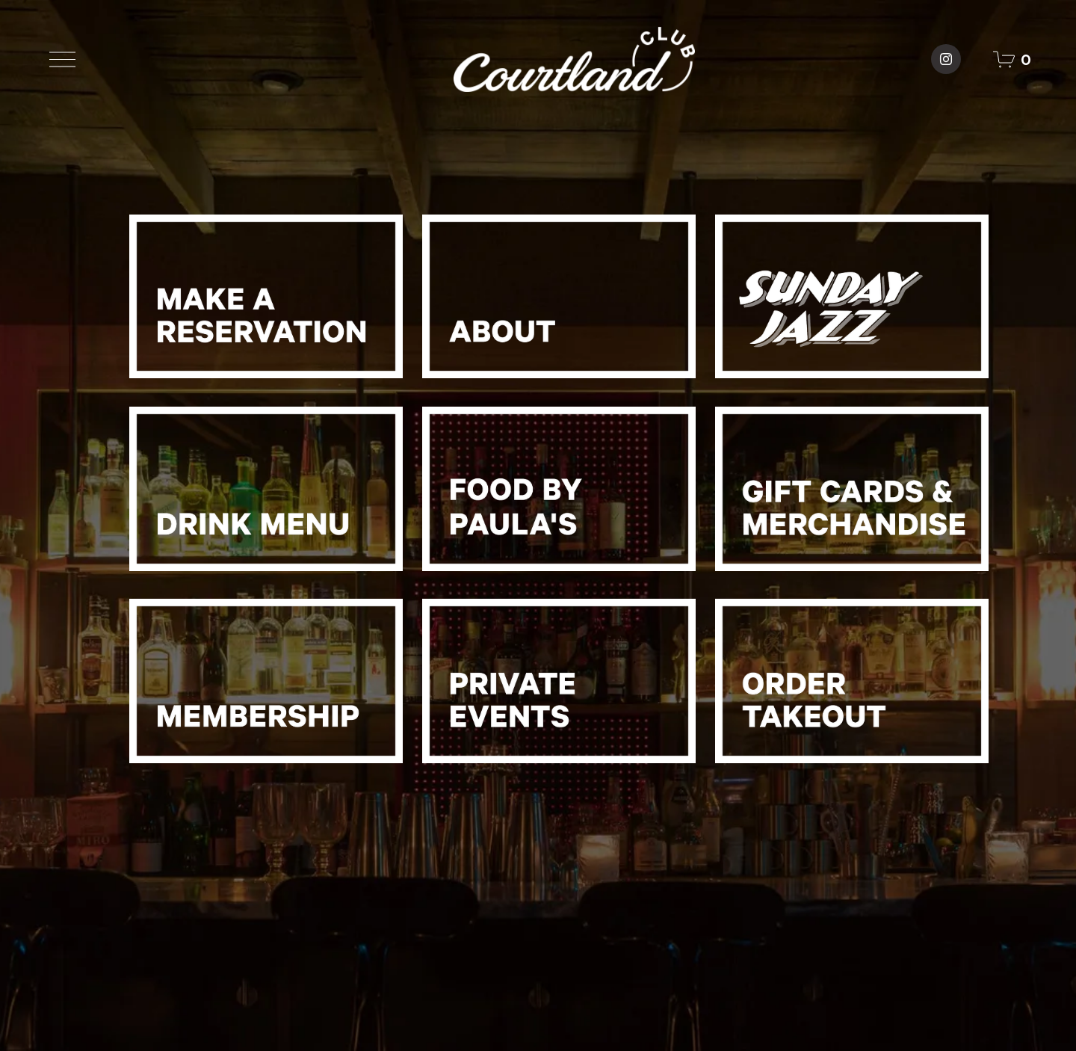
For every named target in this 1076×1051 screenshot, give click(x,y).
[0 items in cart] (1011, 59)
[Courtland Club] (946, 59)
